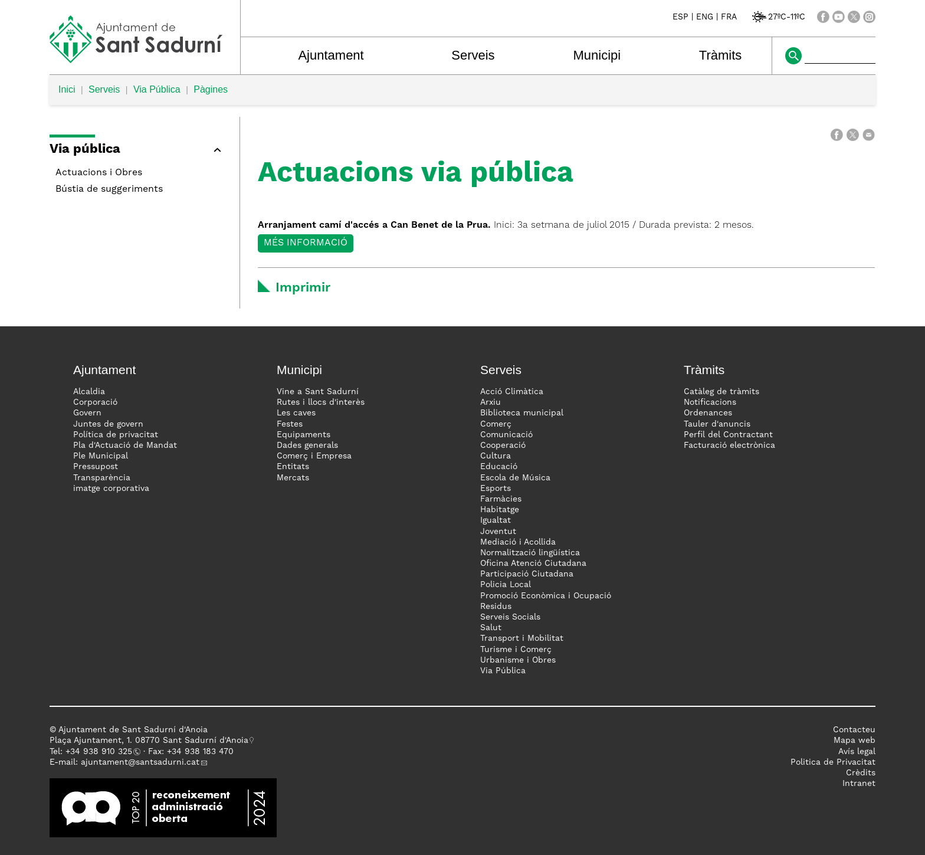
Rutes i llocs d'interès (321, 402)
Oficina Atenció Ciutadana (533, 563)
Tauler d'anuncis (717, 424)
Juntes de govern (108, 424)
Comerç (495, 424)
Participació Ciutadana (526, 574)
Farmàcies (500, 499)
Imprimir (302, 287)
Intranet (858, 783)
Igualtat (495, 520)
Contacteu (854, 730)
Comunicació (506, 435)
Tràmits (720, 55)
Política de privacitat (115, 435)
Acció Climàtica (511, 392)
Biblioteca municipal (521, 413)
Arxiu (490, 402)
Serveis (472, 55)
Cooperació (503, 445)
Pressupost (95, 467)
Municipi (597, 55)
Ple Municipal (100, 456)
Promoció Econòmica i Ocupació (545, 596)
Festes (290, 424)
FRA (729, 17)
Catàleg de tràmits (721, 392)
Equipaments (303, 435)
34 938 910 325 (101, 752)
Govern (87, 413)
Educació (498, 467)
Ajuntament (330, 55)
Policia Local (505, 585)
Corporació (95, 402)
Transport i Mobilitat (521, 638)
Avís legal (856, 752)
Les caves (296, 413)
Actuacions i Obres (98, 173)
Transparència (101, 478)
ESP (680, 17)
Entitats (293, 467)
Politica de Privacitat (832, 762)
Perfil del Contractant (728, 435)
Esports (495, 488)
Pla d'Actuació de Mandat (125, 445)
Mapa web (854, 740)
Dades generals (307, 445)
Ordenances (708, 413)
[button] (139, 151)
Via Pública (157, 89)
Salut (490, 628)
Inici (66, 89)
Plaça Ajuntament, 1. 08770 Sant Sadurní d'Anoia (149, 740)
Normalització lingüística (530, 553)
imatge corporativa (111, 488)
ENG (704, 17)
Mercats (293, 478)
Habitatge (499, 510)
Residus (495, 606)
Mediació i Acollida (518, 542)
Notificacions (710, 402)
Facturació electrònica (729, 445)
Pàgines (210, 89)
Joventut (498, 532)
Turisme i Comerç (516, 650)
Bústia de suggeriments (109, 189)
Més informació (305, 243)
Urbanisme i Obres (518, 660)
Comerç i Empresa (314, 456)
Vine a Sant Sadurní (318, 392)
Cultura (495, 456)
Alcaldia (89, 392)
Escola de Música (515, 478)
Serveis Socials (510, 617)
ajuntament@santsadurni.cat (140, 762)
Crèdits (860, 773)
